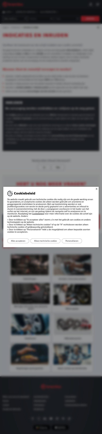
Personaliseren (73, 241)
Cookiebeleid (38, 214)
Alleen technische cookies (46, 241)
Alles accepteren (18, 241)
